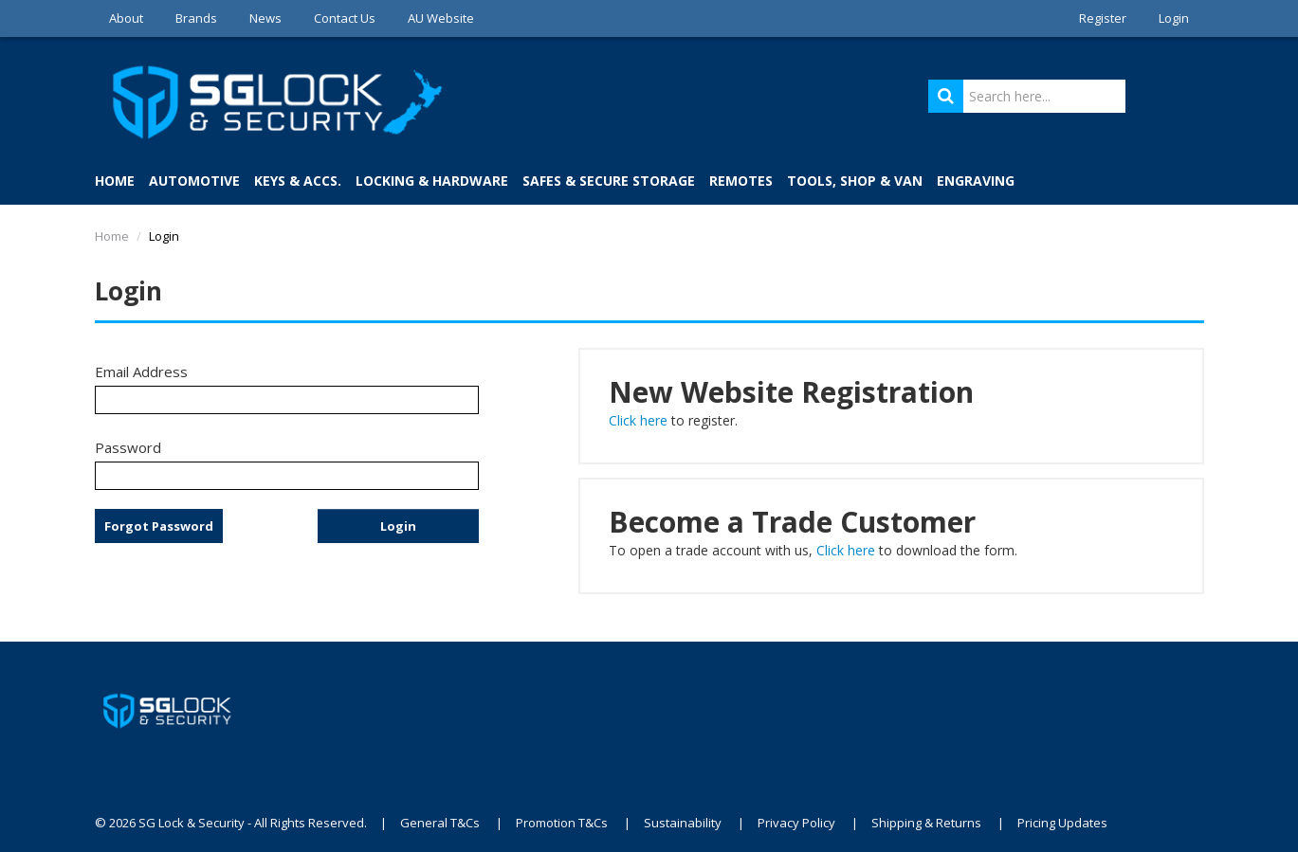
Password (128, 447)
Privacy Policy (796, 822)
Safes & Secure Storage (608, 181)
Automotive (194, 181)
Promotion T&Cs (562, 822)
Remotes (741, 181)
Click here (638, 420)
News (265, 18)
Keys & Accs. (297, 181)
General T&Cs (440, 822)
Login (1174, 18)
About (126, 18)
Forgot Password (158, 526)
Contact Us (344, 18)
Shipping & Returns (926, 822)
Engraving (976, 181)
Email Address (141, 371)
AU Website (441, 18)
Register (1102, 18)
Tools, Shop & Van (855, 181)
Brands (196, 18)
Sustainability (683, 822)
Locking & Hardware (432, 181)
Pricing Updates (1063, 822)
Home (115, 181)
